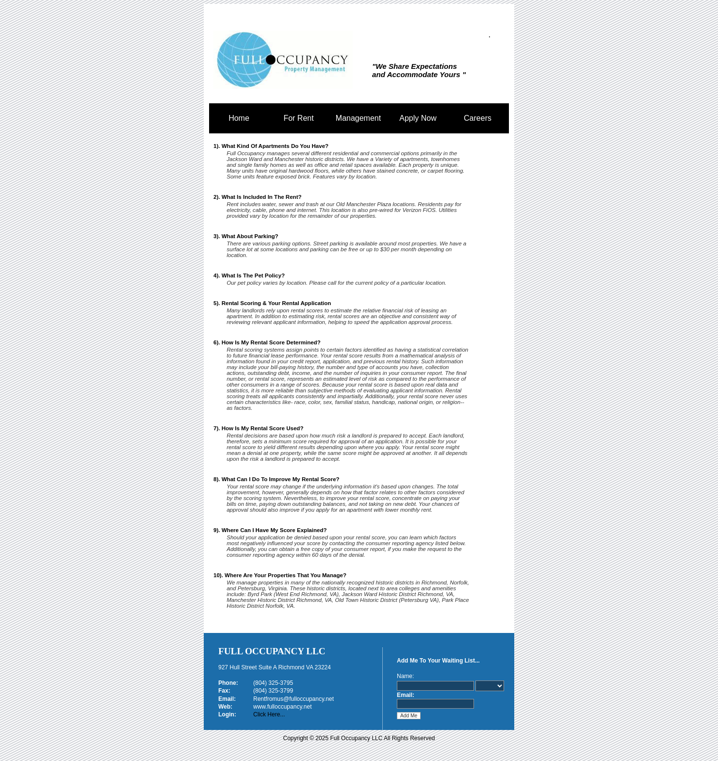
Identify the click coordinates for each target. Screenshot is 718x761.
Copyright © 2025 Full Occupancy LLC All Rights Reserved (359, 738)
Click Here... (269, 714)
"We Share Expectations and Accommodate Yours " (419, 70)
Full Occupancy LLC (272, 651)
